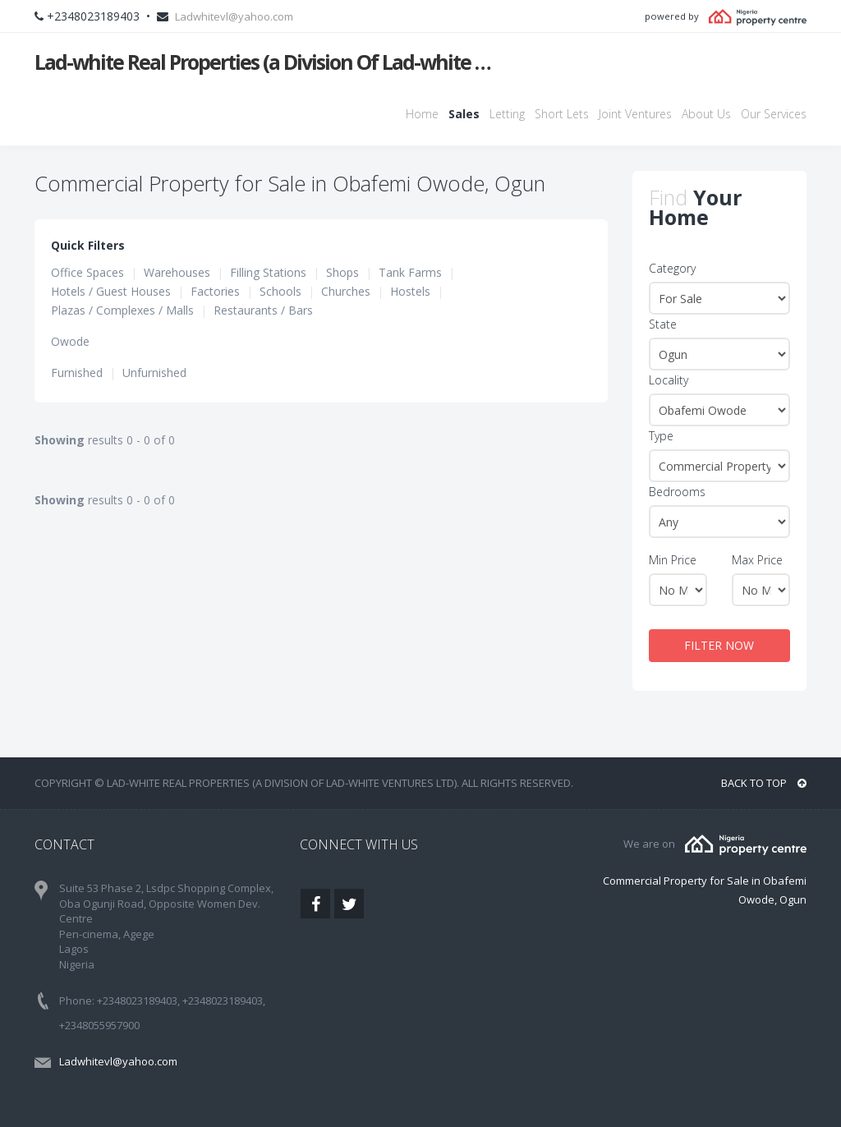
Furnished (77, 372)
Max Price (757, 560)
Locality (668, 380)
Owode (70, 341)
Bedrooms (677, 491)
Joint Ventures (635, 114)
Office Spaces (87, 272)
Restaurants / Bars (263, 310)
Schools (280, 291)
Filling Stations (268, 272)
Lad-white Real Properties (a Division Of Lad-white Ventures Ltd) (266, 62)
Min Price (672, 560)
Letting (507, 114)
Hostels (410, 291)
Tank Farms (410, 272)
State (663, 324)
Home (422, 114)
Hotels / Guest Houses (111, 291)
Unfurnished (154, 372)
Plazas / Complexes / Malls (122, 310)
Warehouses (177, 272)
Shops (342, 272)
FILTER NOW (719, 645)
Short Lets (562, 114)
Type (661, 436)
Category (672, 268)
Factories (215, 291)
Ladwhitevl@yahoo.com (234, 16)
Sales (464, 114)
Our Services (774, 114)
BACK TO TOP (764, 782)
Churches (345, 291)
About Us (706, 114)
